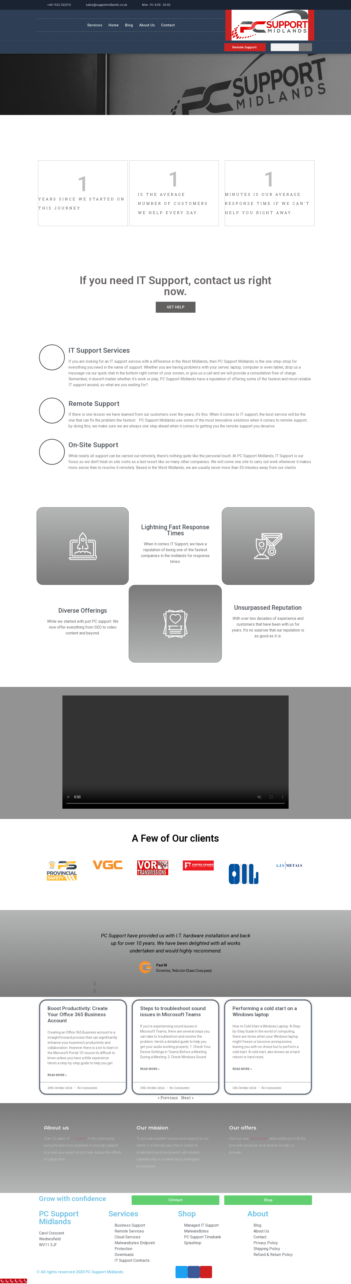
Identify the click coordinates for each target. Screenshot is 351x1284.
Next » (187, 1097)
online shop (259, 1138)
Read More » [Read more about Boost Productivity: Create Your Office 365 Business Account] (57, 1075)
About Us (147, 25)
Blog (129, 25)
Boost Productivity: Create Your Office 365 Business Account (78, 1014)
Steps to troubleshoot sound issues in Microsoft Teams (173, 1011)
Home (113, 25)
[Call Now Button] (13, 1281)
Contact (168, 25)
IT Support (78, 1138)
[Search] (305, 47)
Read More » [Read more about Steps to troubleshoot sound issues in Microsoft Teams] (149, 1069)
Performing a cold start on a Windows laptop (265, 1011)
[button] (175, 983)
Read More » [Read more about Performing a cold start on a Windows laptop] (242, 1069)
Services (94, 25)
